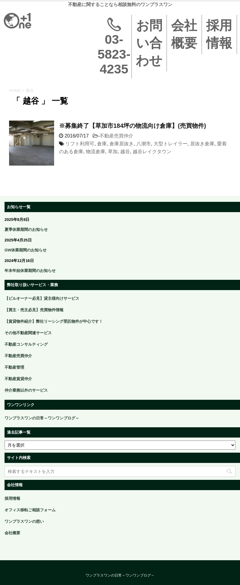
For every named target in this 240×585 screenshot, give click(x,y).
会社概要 (184, 34)
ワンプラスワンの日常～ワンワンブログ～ (120, 576)
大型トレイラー (170, 143)
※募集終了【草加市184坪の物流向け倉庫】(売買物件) (132, 125)
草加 (113, 151)
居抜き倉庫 (202, 143)
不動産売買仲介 (116, 135)
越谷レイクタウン (152, 151)
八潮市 (143, 143)
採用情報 (219, 34)
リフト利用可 (79, 143)
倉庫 (102, 143)
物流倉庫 (95, 151)
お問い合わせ (149, 43)
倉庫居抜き (121, 143)
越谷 (125, 151)
